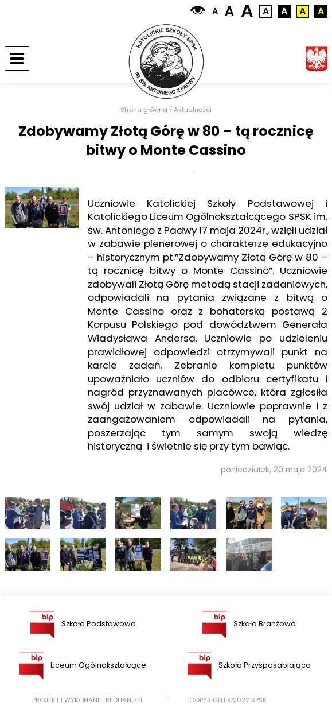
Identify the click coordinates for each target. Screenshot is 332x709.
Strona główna (143, 110)
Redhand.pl (124, 700)
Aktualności (193, 110)
